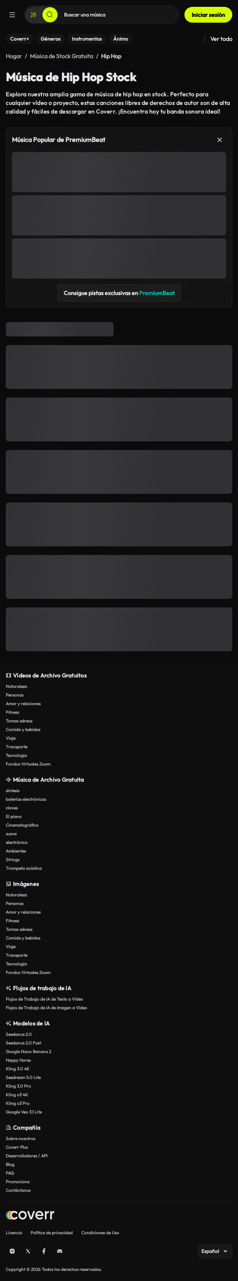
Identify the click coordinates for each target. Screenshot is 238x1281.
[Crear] (33, 14)
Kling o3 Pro (17, 1103)
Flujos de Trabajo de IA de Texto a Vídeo (44, 999)
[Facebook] (43, 1251)
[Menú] (12, 14)
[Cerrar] (219, 139)
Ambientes (16, 851)
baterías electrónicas (26, 799)
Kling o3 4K (17, 1094)
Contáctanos (18, 1190)
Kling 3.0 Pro (18, 1086)
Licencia (14, 1232)
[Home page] (30, 1216)
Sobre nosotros (20, 1138)
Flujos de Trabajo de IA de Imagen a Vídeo (46, 1007)
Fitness (12, 712)
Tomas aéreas (19, 721)
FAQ (10, 1173)
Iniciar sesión (208, 14)
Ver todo (221, 38)
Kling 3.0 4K (17, 1068)
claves (12, 808)
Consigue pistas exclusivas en (119, 293)
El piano (14, 816)
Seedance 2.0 (19, 1034)
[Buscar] (50, 14)
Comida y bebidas (23, 729)
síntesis (12, 790)
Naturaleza (16, 686)
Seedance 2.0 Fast (23, 1043)
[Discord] (59, 1251)
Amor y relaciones (23, 703)
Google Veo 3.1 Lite (24, 1112)
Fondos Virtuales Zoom (28, 764)
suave (11, 833)
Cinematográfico (22, 825)
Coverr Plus (17, 1147)
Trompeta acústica (24, 868)
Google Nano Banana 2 (28, 1051)
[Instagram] (12, 1251)
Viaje (10, 738)
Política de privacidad (52, 1232)
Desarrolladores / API (26, 1155)
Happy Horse (18, 1060)
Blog (10, 1164)
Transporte (16, 746)
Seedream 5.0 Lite (23, 1077)
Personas (14, 695)
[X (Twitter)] (28, 1251)
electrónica (16, 842)
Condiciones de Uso (100, 1232)
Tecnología (16, 755)
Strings (12, 859)
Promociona (17, 1181)
